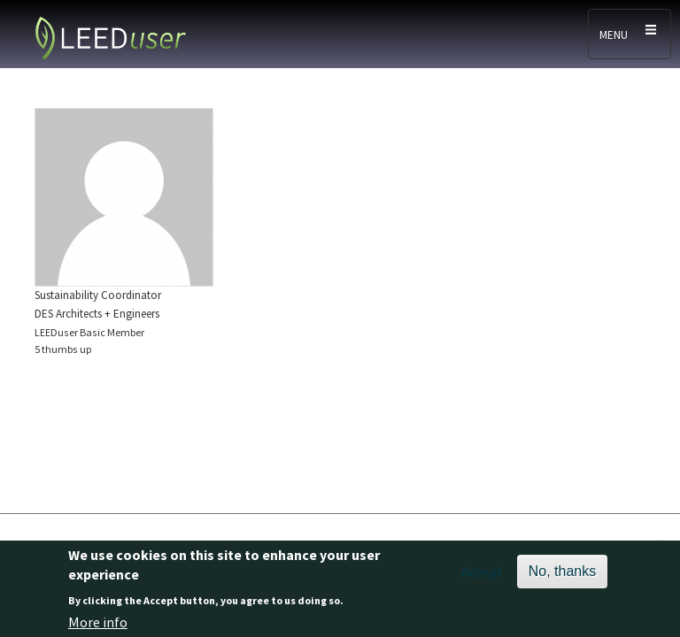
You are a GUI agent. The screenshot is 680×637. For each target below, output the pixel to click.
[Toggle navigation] (629, 34)
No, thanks (562, 575)
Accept (482, 576)
